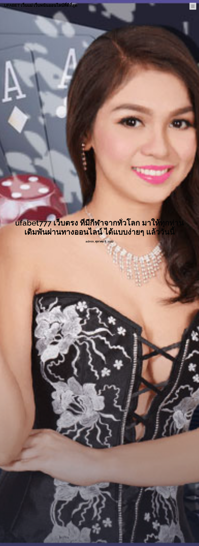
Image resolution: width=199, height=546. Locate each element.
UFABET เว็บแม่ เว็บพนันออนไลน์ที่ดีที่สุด (40, 5)
